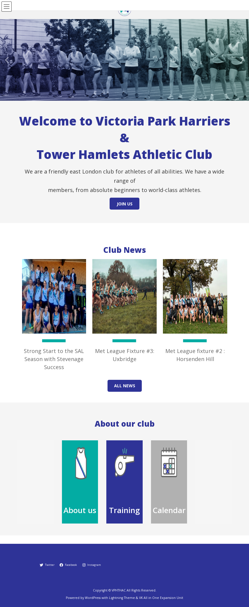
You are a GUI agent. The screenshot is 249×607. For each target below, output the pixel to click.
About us (79, 510)
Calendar (169, 510)
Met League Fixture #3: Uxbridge (124, 355)
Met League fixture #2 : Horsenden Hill (195, 355)
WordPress (93, 598)
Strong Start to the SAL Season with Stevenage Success (54, 359)
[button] (242, 59)
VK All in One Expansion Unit (161, 598)
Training (124, 510)
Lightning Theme (122, 598)
